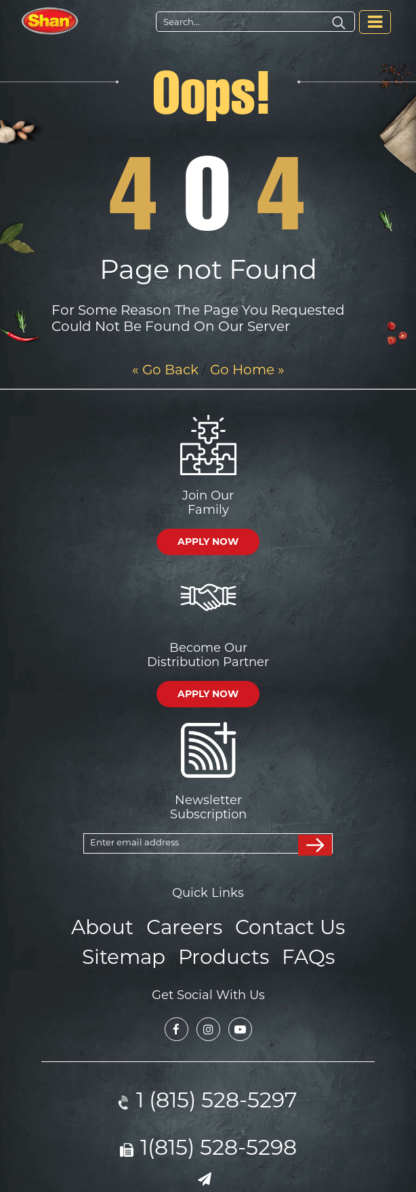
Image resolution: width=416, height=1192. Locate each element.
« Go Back (165, 369)
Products (222, 952)
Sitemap (130, 952)
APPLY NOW (208, 541)
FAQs (299, 952)
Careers (186, 925)
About (111, 925)
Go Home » (247, 369)
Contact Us (283, 925)
